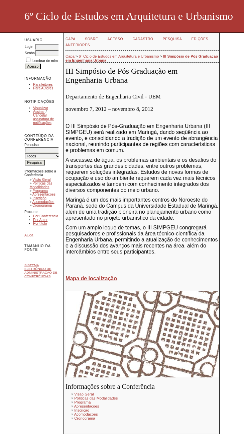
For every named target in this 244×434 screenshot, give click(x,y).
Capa (71, 39)
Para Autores (43, 88)
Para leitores (42, 84)
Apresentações (43, 194)
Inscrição (39, 198)
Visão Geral (41, 180)
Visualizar (40, 108)
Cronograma (42, 205)
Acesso (115, 39)
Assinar (39, 112)
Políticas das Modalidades (41, 185)
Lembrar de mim (45, 61)
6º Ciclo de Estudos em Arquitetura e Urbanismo (119, 56)
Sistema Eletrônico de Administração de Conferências (40, 270)
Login (29, 47)
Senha (30, 53)
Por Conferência (45, 216)
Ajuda (28, 235)
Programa (40, 191)
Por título (40, 223)
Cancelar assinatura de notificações (43, 119)
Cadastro (143, 39)
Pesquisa (172, 39)
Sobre (91, 39)
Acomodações (43, 202)
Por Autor (40, 220)
